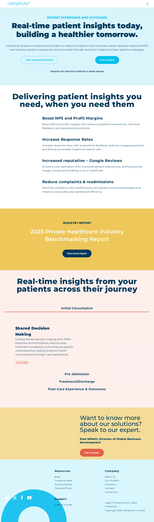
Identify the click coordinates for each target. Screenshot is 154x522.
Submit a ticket (63, 504)
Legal (108, 502)
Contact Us (111, 492)
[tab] (77, 308)
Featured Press (63, 488)
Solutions (110, 484)
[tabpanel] (77, 341)
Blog (57, 476)
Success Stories (63, 484)
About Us (110, 476)
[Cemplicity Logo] (19, 2)
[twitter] (15, 498)
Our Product (112, 480)
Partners (110, 488)
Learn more (22, 362)
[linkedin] (7, 498)
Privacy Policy (121, 502)
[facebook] (22, 498)
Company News (63, 480)
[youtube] (29, 498)
